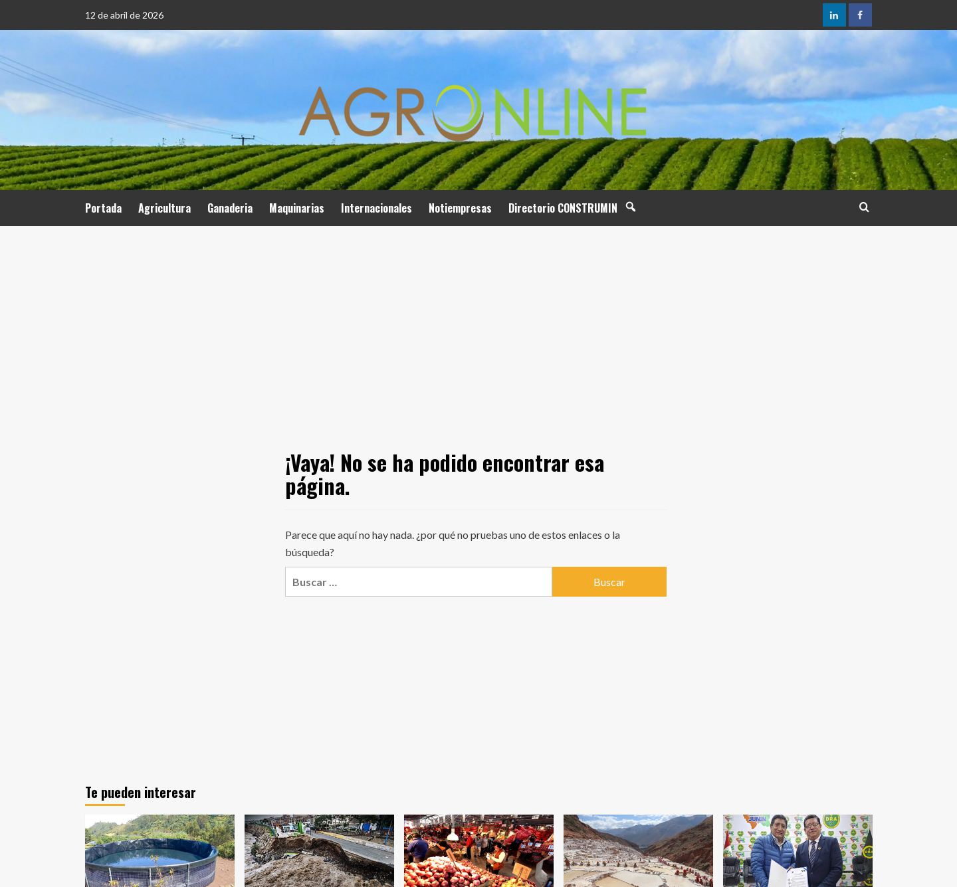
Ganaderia (230, 208)
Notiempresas (460, 208)
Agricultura (164, 208)
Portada (103, 208)
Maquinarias (296, 208)
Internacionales (376, 208)
